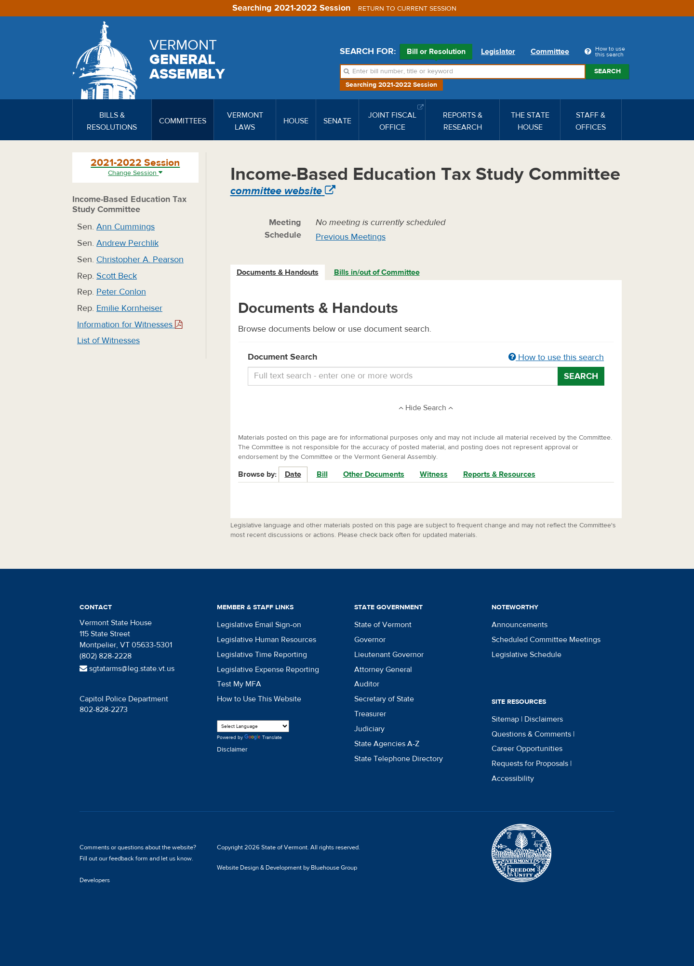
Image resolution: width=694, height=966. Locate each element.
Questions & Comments (531, 734)
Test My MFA (239, 684)
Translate (263, 737)
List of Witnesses (108, 340)
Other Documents (373, 474)
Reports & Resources (499, 474)
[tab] (278, 273)
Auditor (366, 684)
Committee (550, 51)
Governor (370, 639)
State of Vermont (383, 625)
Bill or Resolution (436, 53)
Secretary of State (384, 699)
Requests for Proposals (530, 763)
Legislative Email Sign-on (259, 625)
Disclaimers (543, 719)
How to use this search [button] (556, 357)
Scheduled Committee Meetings (546, 639)
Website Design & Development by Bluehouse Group (287, 868)
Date (293, 474)
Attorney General (383, 669)
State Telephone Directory (398, 759)
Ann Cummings (125, 226)
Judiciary (369, 729)
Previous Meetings (351, 236)
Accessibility (513, 778)
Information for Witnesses (129, 324)
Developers (95, 880)
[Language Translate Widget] (253, 726)
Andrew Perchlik (127, 243)
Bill (322, 474)
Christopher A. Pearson (140, 259)
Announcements (519, 625)
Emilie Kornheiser (129, 308)
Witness (434, 474)
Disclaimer (232, 749)
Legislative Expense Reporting (268, 669)
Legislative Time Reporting (262, 654)
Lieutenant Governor (389, 654)
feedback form (128, 858)
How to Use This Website (259, 699)
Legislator (498, 51)
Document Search (426, 357)
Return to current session (407, 8)
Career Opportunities (527, 748)
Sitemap (505, 719)
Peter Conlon (121, 291)
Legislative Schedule (526, 654)
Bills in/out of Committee (377, 272)
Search (607, 71)
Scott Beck (116, 276)
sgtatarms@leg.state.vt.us (127, 668)
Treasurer (370, 714)
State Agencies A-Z (386, 744)
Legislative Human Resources (266, 639)
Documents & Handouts (278, 272)
